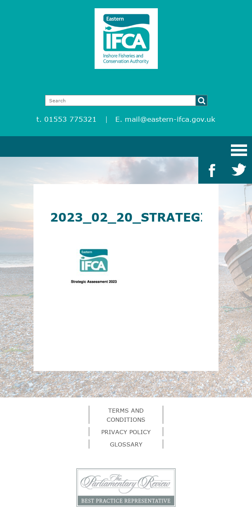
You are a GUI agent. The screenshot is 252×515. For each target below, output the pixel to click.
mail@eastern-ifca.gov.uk (170, 119)
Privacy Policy (126, 431)
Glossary (126, 444)
